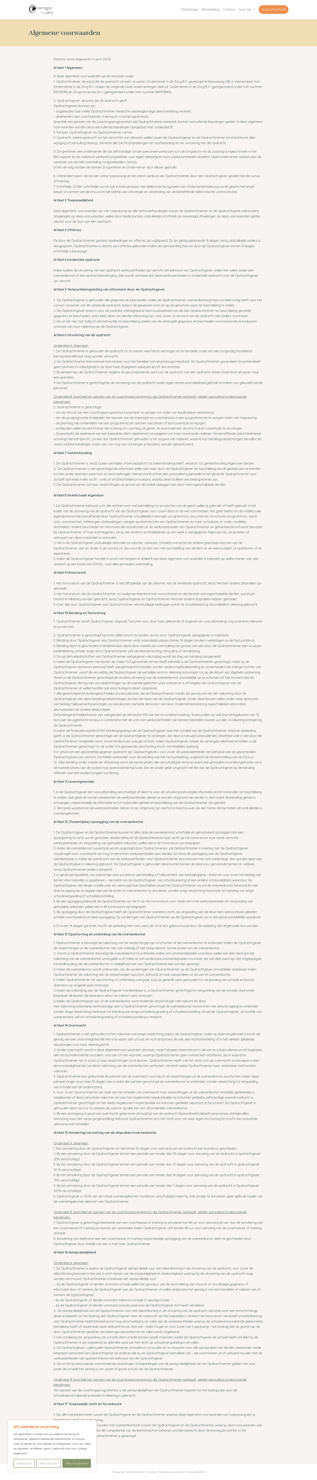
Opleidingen (189, 9)
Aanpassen (24, 1463)
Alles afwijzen (48, 1463)
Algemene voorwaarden (171, 1472)
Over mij (244, 9)
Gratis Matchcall (274, 9)
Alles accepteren (77, 1463)
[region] (52, 1446)
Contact (229, 9)
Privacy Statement (195, 1472)
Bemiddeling (211, 9)
